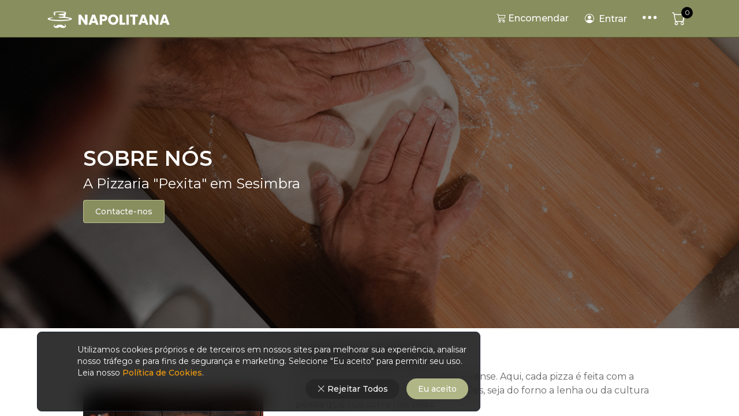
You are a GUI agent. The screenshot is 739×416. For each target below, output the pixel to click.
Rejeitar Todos (352, 389)
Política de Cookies (161, 372)
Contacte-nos (123, 211)
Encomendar (533, 18)
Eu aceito (437, 389)
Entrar (606, 19)
